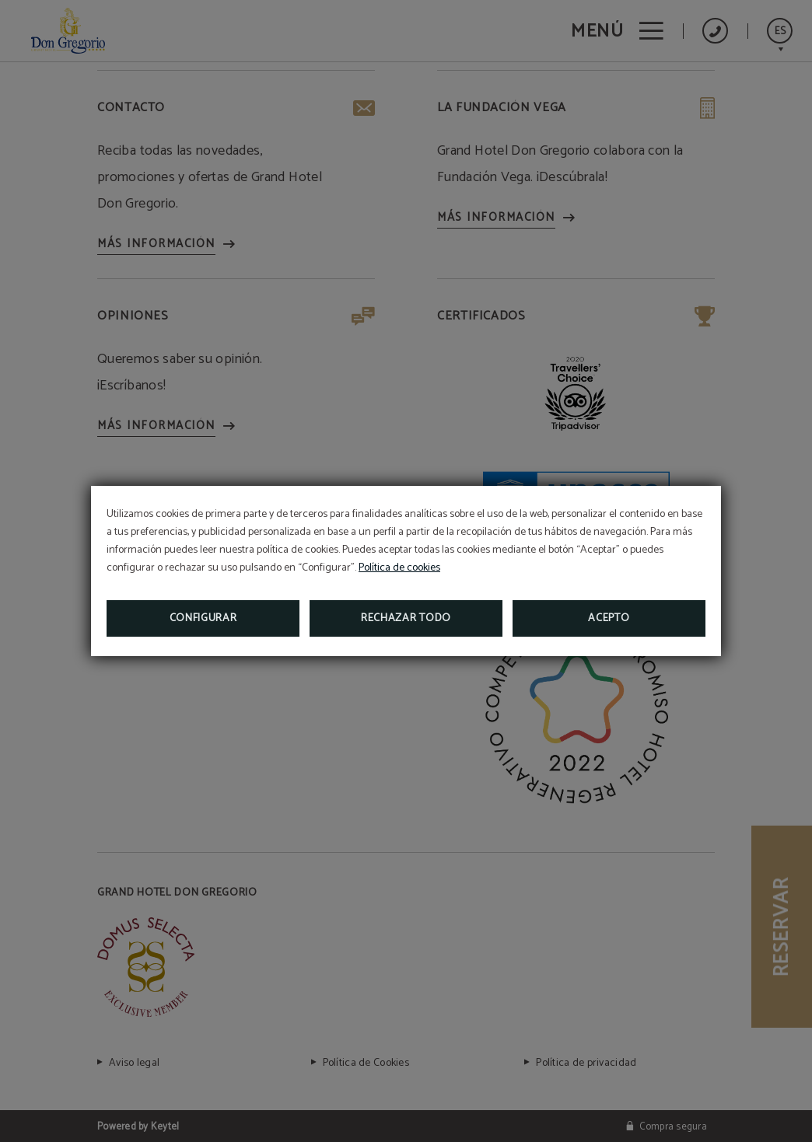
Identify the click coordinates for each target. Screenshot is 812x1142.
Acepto (608, 618)
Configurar (203, 618)
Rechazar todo (406, 618)
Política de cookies (399, 568)
